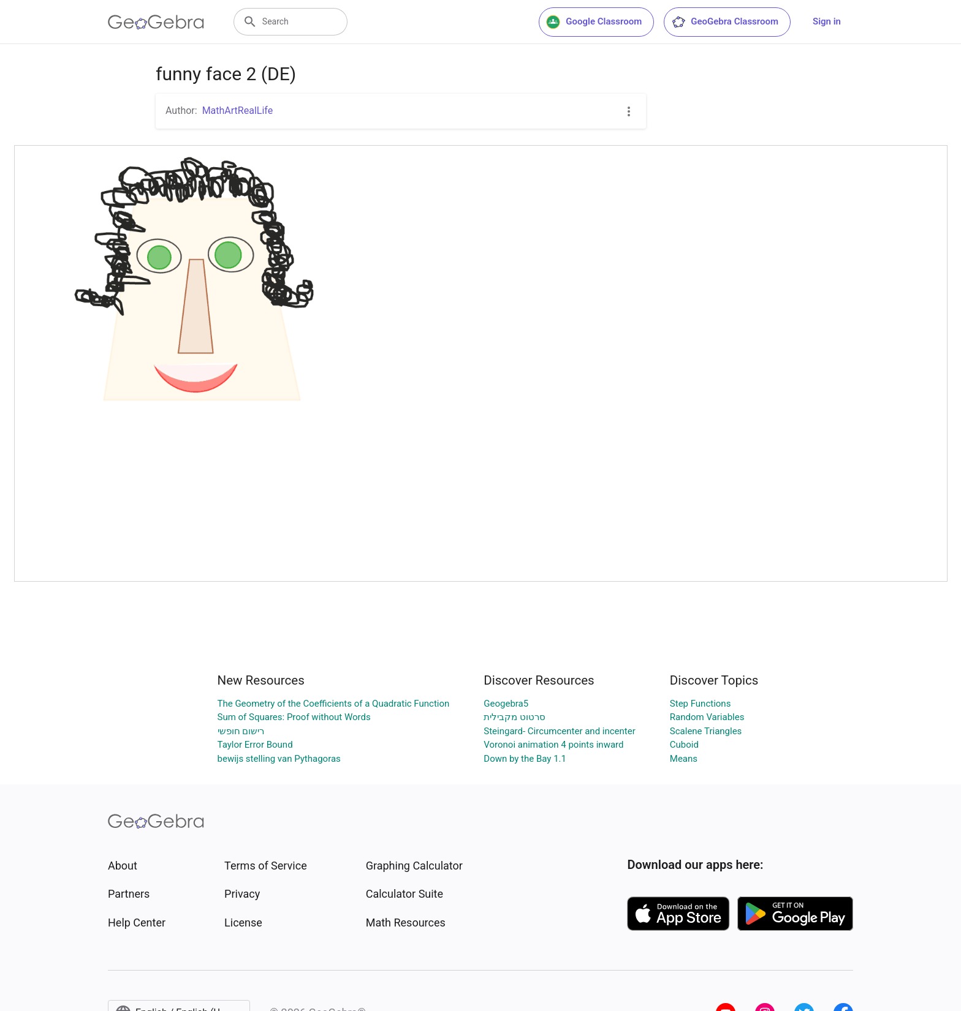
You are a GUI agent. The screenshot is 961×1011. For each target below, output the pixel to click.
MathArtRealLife (237, 110)
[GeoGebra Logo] (156, 22)
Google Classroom (594, 22)
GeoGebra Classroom (724, 22)
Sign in (827, 21)
